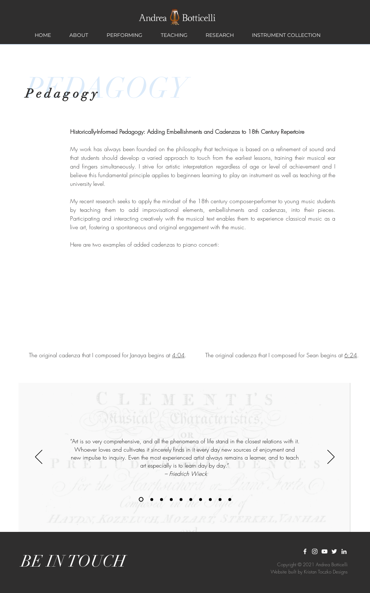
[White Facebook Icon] (305, 551)
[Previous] (38, 457)
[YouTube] (324, 551)
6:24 (350, 355)
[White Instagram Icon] (314, 551)
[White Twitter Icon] (334, 551)
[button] (78, 35)
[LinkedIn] (344, 551)
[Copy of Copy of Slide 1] (161, 499)
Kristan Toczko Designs (326, 571)
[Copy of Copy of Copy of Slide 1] (229, 499)
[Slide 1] (151, 499)
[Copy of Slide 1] (141, 499)
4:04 (178, 355)
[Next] (331, 457)
